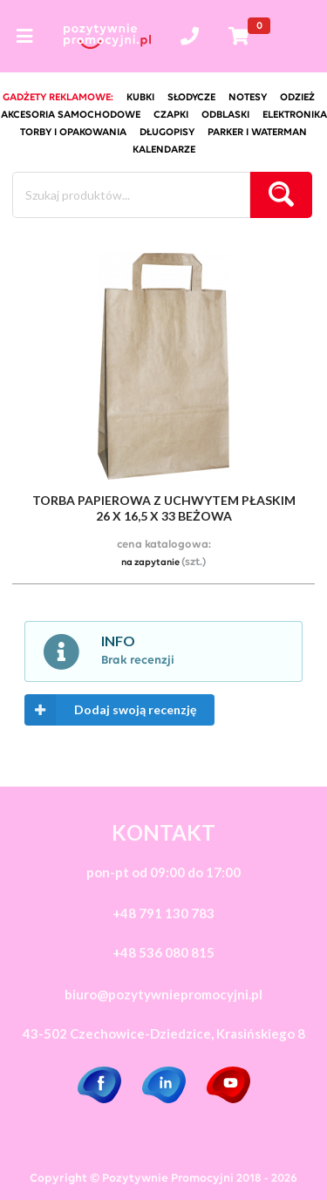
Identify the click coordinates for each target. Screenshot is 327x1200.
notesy (247, 97)
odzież (297, 97)
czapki (170, 115)
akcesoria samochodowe (70, 115)
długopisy (167, 132)
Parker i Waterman (257, 132)
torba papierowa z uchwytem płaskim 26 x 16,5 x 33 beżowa (164, 508)
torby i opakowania (73, 132)
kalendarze (164, 150)
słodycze (191, 97)
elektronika (294, 115)
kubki (140, 97)
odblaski (225, 115)
